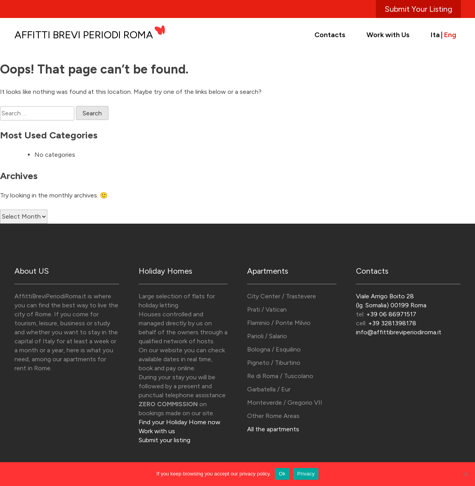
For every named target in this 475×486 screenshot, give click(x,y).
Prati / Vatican (267, 309)
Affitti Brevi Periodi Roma (83, 35)
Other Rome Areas (273, 416)
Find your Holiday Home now (179, 422)
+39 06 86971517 (391, 314)
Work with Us (388, 34)
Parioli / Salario (267, 336)
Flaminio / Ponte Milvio (279, 322)
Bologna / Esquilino (274, 349)
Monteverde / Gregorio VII (284, 402)
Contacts (329, 34)
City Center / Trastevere (281, 296)
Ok (282, 474)
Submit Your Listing (418, 9)
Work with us (157, 431)
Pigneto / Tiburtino (273, 362)
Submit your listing (164, 440)
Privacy (305, 474)
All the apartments (273, 429)
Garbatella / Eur (269, 389)
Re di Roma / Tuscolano (280, 376)
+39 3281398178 (392, 323)
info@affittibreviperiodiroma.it (398, 332)
